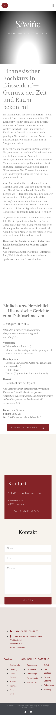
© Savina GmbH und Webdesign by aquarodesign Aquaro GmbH (28, 706)
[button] (53, 5)
